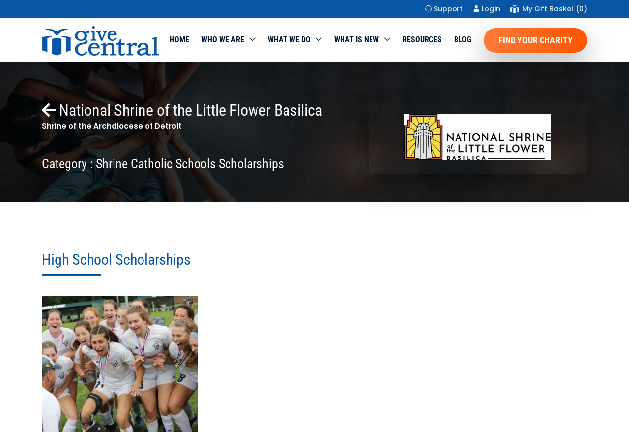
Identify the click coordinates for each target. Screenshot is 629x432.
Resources (422, 39)
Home (179, 39)
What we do (289, 39)
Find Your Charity (535, 40)
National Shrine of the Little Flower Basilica (182, 110)
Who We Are (222, 39)
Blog (462, 39)
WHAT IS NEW (356, 39)
